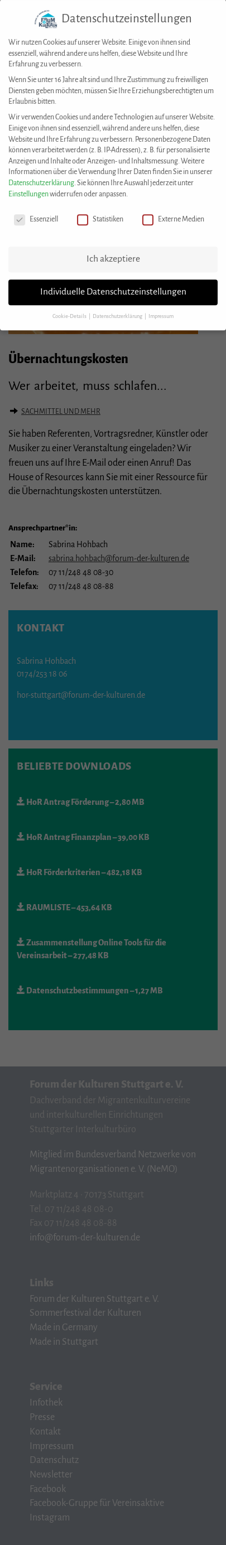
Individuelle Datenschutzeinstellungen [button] (113, 284)
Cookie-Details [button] (70, 309)
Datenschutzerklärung (41, 176)
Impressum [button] (161, 309)
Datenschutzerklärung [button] (118, 309)
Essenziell (36, 212)
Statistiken (100, 212)
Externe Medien (173, 212)
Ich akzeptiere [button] (113, 252)
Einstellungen (28, 186)
